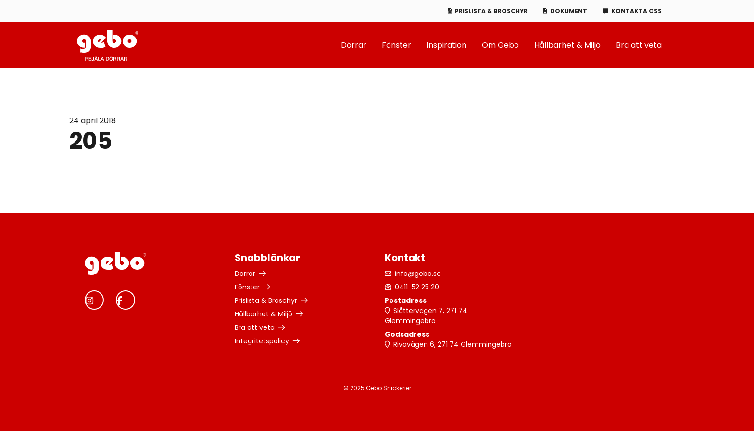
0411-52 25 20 (417, 287)
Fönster (396, 45)
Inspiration (446, 45)
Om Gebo (500, 45)
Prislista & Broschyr (491, 11)
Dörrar (353, 45)
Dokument (568, 11)
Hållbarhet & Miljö (567, 45)
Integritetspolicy (262, 341)
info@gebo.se (418, 273)
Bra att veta (639, 45)
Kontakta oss (636, 11)
